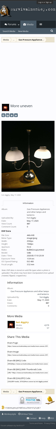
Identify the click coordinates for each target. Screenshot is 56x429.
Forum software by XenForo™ (13, 425)
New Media (23, 31)
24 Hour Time (25, 414)
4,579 (46, 325)
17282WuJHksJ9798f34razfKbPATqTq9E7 (22, 408)
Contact (31, 418)
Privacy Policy (49, 423)
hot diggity (5, 195)
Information (28, 203)
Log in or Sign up (45, 2)
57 (48, 328)
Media (30, 24)
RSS (51, 418)
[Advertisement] (28, 72)
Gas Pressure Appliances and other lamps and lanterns (38, 212)
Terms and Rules (36, 423)
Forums (12, 24)
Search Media (9, 31)
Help (42, 418)
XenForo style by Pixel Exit (35, 425)
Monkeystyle (9, 414)
